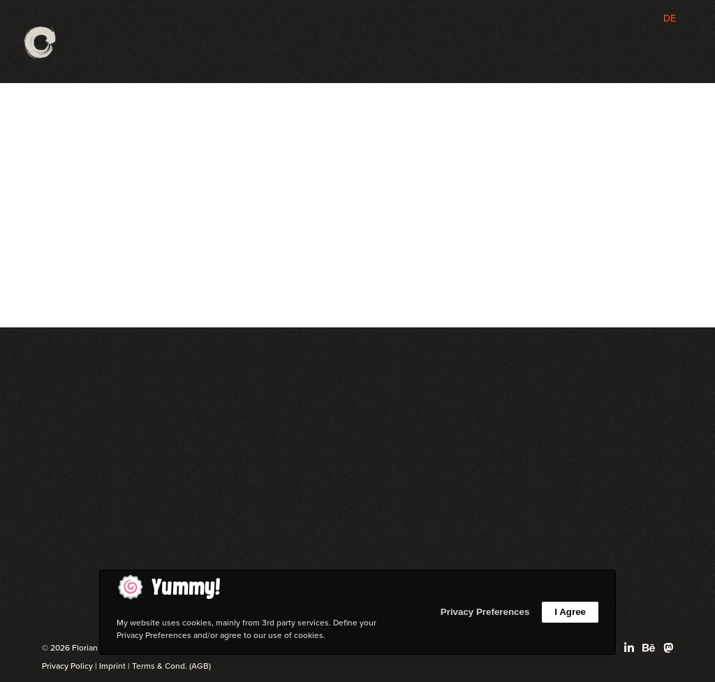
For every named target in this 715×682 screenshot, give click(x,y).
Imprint (112, 666)
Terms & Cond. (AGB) (171, 666)
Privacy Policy (67, 666)
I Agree (570, 612)
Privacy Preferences (485, 612)
